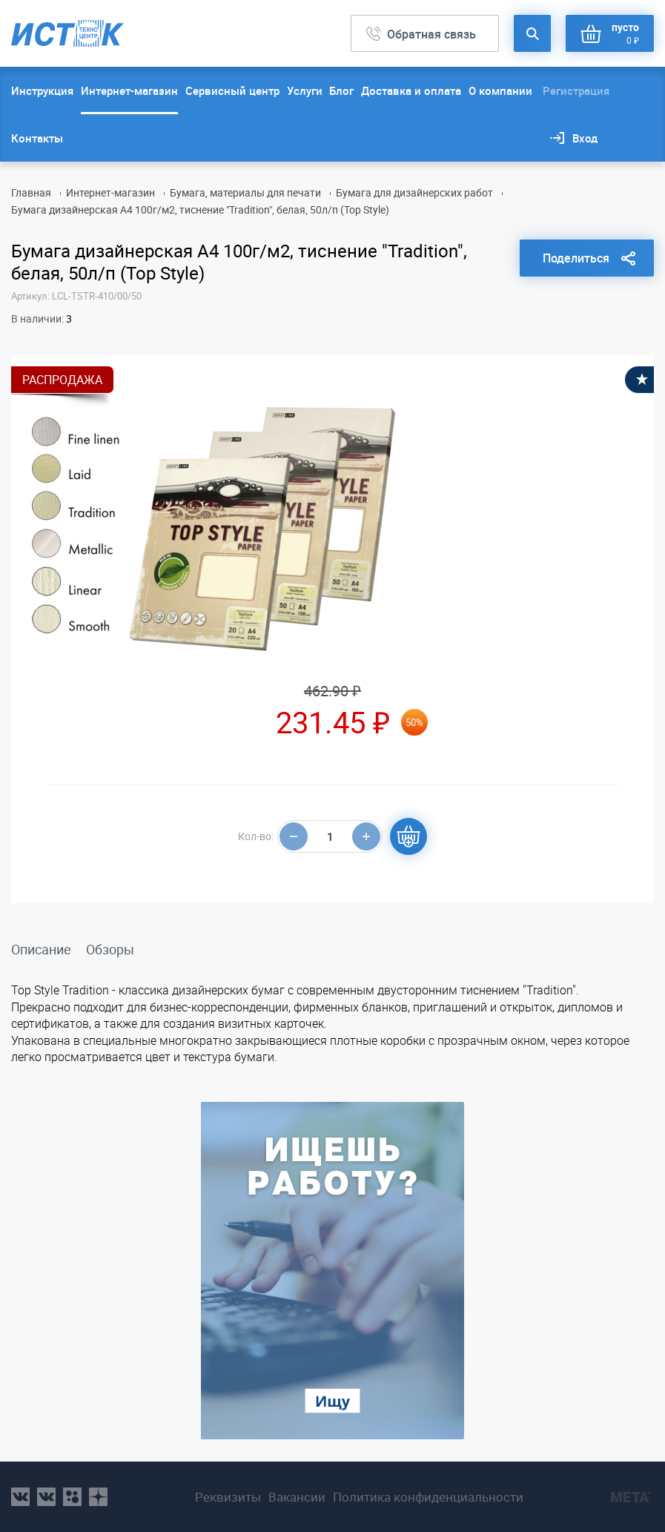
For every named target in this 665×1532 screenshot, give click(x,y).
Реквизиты (228, 1497)
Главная (31, 192)
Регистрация (576, 90)
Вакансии (296, 1497)
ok (72, 1497)
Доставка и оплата (411, 90)
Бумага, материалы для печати (245, 192)
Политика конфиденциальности (428, 1497)
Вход (585, 138)
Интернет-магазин (129, 90)
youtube (98, 1497)
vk (20, 1497)
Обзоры (110, 949)
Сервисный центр (232, 90)
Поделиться (576, 258)
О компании (500, 90)
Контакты (37, 138)
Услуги (304, 90)
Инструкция (42, 90)
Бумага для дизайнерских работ (414, 192)
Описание (41, 949)
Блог (341, 90)
